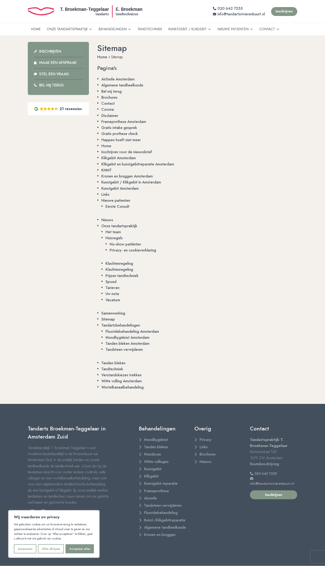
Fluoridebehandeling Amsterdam (132, 331)
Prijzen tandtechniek (122, 275)
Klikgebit (151, 476)
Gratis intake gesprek (119, 127)
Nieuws (107, 220)
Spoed (111, 281)
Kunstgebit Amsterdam (120, 188)
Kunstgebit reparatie (161, 483)
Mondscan (152, 454)
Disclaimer (109, 115)
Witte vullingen (156, 461)
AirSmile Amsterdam (118, 79)
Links (105, 194)
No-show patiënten (125, 244)
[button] (58, 108)
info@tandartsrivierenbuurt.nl (239, 14)
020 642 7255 (228, 8)
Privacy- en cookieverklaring (133, 250)
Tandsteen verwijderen (124, 349)
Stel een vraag (54, 74)
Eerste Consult (117, 206)
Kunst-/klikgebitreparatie (164, 520)
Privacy (205, 439)
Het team (113, 232)
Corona (107, 109)
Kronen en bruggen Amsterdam (127, 176)
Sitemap (108, 319)
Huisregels (114, 238)
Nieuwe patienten (235, 29)
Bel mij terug (51, 85)
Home (36, 29)
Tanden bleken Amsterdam (127, 343)
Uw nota (112, 293)
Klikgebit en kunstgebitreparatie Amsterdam (137, 164)
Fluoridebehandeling (161, 512)
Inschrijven (50, 51)
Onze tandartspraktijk (69, 29)
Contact (269, 29)
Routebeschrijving (264, 464)
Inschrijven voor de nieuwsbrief (126, 152)
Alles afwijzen (51, 549)
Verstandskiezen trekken (121, 375)
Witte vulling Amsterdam (121, 381)
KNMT (106, 170)
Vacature (113, 300)
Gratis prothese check (119, 133)
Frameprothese (156, 491)
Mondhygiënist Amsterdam (127, 337)
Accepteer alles (79, 549)
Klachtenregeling (119, 263)
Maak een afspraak (58, 62)
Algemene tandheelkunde (122, 85)
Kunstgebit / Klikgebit (189, 29)
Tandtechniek (149, 29)
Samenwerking (113, 313)
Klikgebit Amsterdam (118, 158)
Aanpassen (25, 549)
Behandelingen (114, 29)
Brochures (109, 97)
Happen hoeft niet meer (121, 140)
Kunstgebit (152, 469)
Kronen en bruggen (160, 534)
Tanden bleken (113, 363)
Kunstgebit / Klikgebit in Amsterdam (131, 182)
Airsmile (150, 498)
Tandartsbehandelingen (120, 325)
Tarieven (112, 287)
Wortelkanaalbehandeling (122, 387)
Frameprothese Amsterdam (123, 121)
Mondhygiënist (156, 439)
